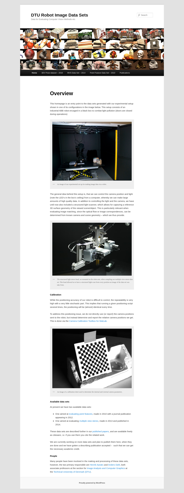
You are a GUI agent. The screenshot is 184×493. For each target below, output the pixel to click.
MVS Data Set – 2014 (76, 73)
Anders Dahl (114, 465)
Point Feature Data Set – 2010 (102, 73)
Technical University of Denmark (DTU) (72, 472)
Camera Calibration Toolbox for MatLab (88, 321)
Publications (125, 73)
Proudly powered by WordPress (92, 483)
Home (34, 73)
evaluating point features (80, 414)
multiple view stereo (88, 421)
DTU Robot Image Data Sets (59, 15)
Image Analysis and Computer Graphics (106, 468)
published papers (100, 431)
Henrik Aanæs (96, 465)
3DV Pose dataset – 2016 (52, 73)
